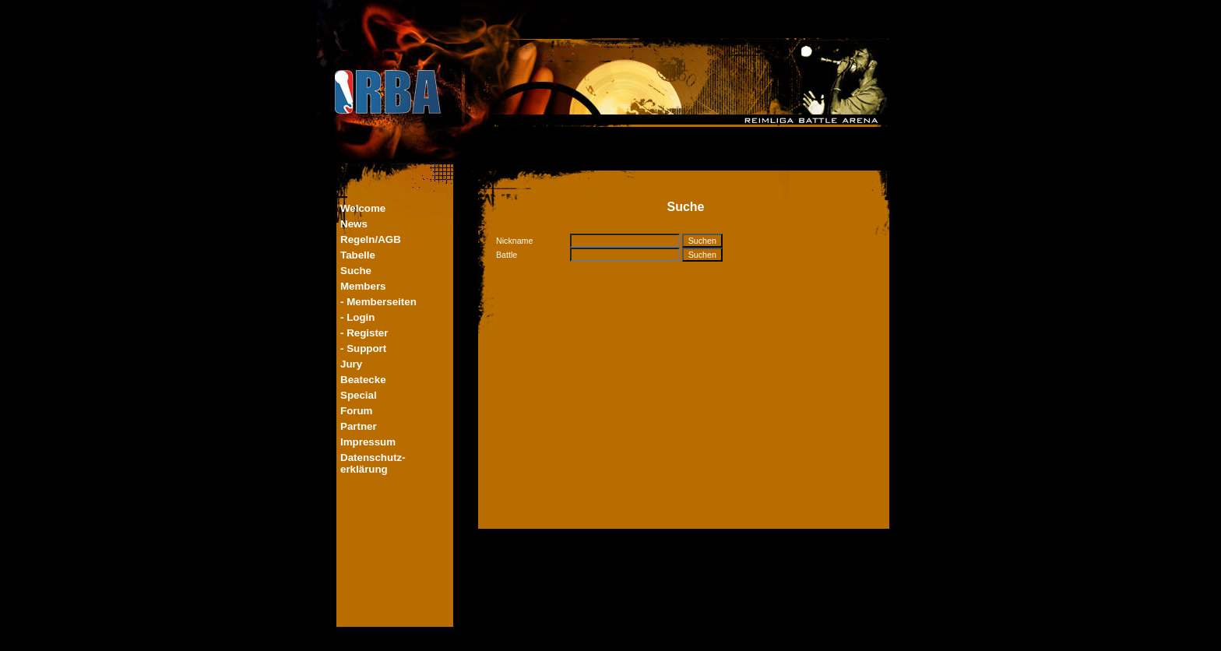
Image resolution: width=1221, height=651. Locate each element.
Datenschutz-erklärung (373, 463)
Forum (356, 411)
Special (358, 395)
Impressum (368, 442)
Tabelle (357, 255)
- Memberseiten (378, 302)
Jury (351, 364)
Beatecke (363, 379)
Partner (358, 426)
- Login (357, 317)
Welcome (362, 208)
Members (363, 286)
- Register (364, 333)
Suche (355, 270)
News (354, 224)
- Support (363, 348)
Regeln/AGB (370, 239)
